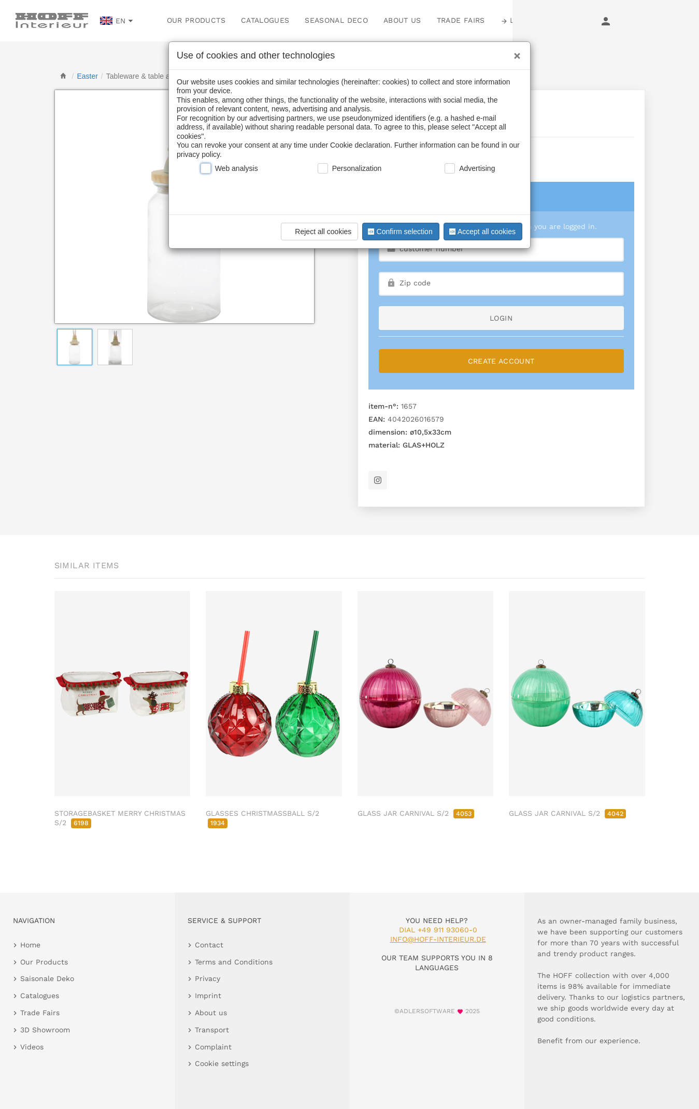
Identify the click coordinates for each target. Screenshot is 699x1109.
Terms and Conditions (234, 962)
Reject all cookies (317, 231)
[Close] (514, 52)
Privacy (207, 978)
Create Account (501, 361)
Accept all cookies (481, 231)
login (501, 318)
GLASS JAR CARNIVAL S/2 (416, 813)
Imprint (208, 995)
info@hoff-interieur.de (438, 939)
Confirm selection (399, 231)
